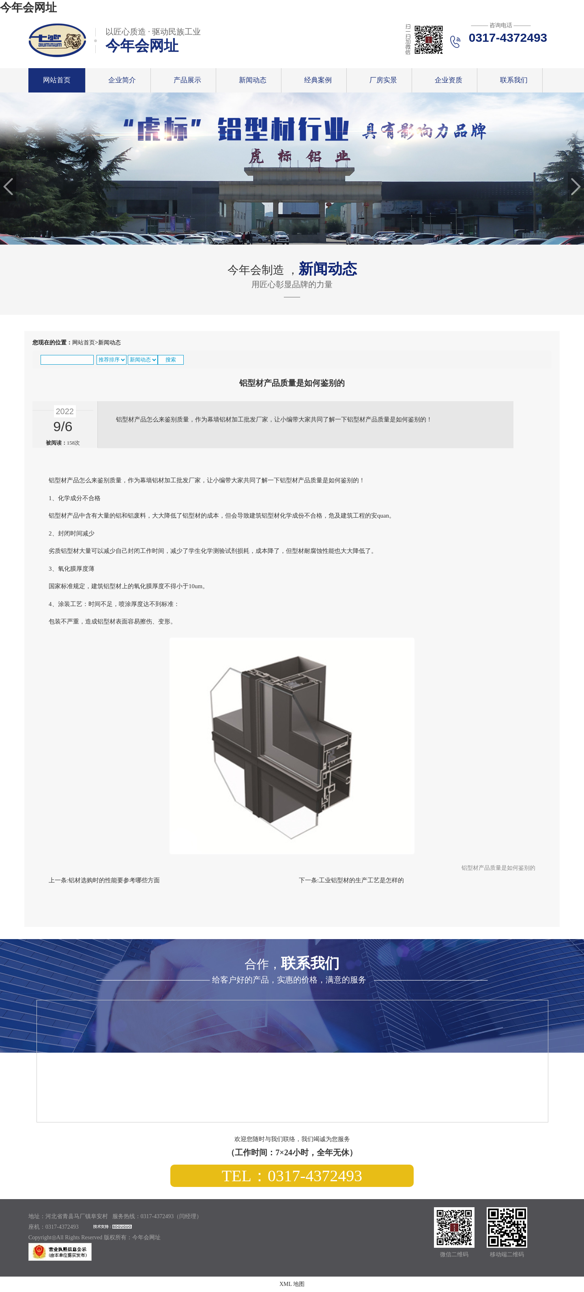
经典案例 (318, 80)
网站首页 (57, 80)
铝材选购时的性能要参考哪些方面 (114, 880)
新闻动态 (252, 80)
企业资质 (448, 80)
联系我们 (514, 80)
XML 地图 (292, 1284)
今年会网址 (28, 7)
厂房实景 (383, 80)
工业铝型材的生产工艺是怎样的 (361, 880)
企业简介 (122, 80)
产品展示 (187, 80)
